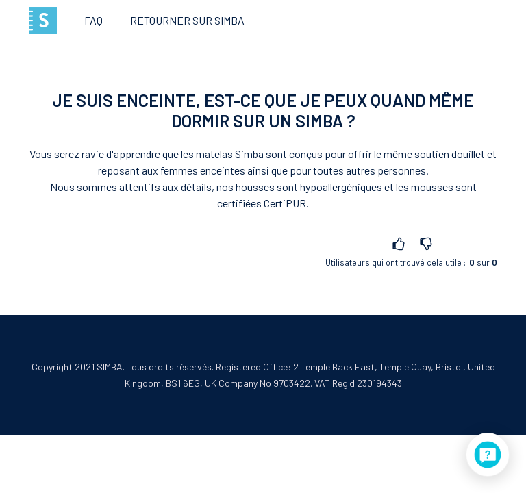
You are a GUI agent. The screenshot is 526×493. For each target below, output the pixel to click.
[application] (487, 454)
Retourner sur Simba (187, 20)
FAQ (93, 20)
